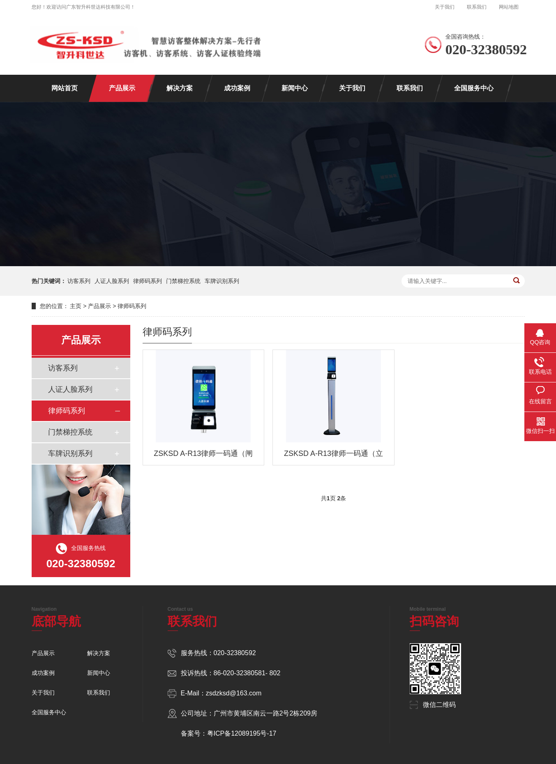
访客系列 (78, 281)
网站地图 (509, 7)
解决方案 (179, 88)
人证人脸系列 (112, 281)
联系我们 (477, 7)
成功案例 (237, 88)
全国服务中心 (474, 88)
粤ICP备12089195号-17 (242, 733)
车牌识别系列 (222, 281)
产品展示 (122, 88)
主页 (75, 306)
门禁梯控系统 (183, 281)
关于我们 (444, 7)
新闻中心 (294, 88)
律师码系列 (147, 281)
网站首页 (64, 88)
